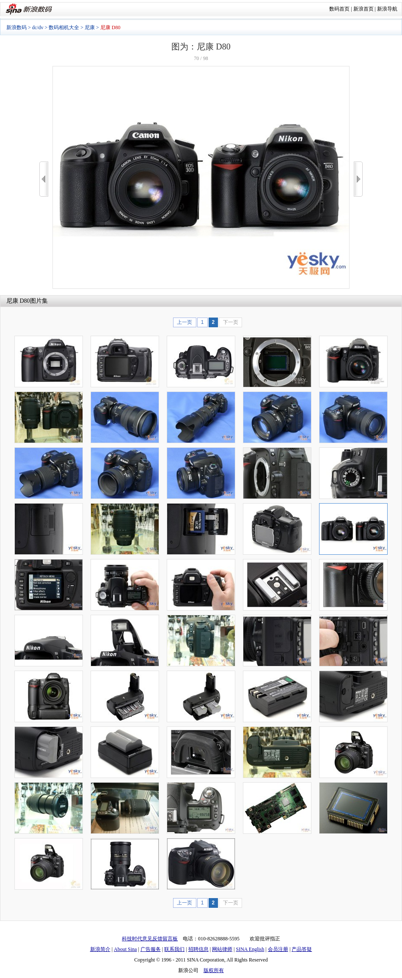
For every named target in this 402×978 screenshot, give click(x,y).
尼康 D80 (18, 301)
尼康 (90, 27)
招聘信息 (198, 949)
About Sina (125, 949)
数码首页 (339, 9)
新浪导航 (387, 9)
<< (43, 179)
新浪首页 (363, 9)
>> (358, 179)
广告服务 (150, 949)
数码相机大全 (64, 27)
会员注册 (278, 949)
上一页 (184, 322)
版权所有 (214, 970)
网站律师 (222, 949)
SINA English (250, 949)
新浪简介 (100, 949)
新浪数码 (16, 27)
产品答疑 (302, 949)
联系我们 (174, 949)
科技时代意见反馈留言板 (150, 939)
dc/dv (38, 27)
